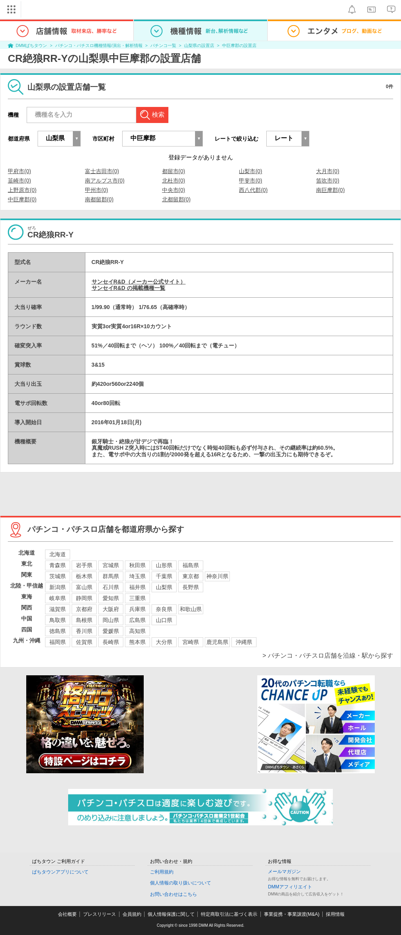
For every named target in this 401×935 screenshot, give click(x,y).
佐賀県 (84, 642)
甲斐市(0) (250, 180)
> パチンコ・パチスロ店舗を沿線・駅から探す (327, 655)
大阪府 (111, 609)
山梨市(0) (250, 171)
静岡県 (84, 598)
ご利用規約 (161, 872)
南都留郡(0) (99, 199)
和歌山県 (191, 609)
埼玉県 (137, 576)
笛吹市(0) (327, 180)
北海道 (57, 554)
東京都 (190, 576)
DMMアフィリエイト (290, 887)
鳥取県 (57, 620)
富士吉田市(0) (102, 171)
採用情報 (335, 914)
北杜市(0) (173, 180)
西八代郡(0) (253, 190)
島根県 (84, 620)
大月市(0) (327, 171)
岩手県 (84, 565)
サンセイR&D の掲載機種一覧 (128, 288)
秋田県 (137, 565)
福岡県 (57, 642)
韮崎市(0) (19, 180)
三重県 (137, 598)
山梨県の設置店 (199, 45)
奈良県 (164, 609)
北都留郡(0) (176, 199)
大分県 (164, 642)
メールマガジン (284, 871)
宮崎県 (190, 642)
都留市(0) (173, 171)
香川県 (84, 631)
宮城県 (111, 565)
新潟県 (57, 587)
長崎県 (111, 642)
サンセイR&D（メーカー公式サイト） (139, 282)
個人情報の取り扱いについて (180, 883)
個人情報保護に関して (171, 914)
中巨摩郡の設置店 (239, 45)
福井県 (137, 587)
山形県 (164, 565)
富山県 (84, 587)
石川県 (111, 587)
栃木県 (84, 576)
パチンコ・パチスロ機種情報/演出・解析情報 (99, 45)
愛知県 (111, 598)
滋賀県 (57, 609)
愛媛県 (111, 631)
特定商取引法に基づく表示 (229, 914)
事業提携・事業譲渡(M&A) (292, 914)
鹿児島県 (217, 642)
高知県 (137, 631)
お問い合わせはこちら (173, 894)
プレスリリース (99, 914)
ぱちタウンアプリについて (60, 872)
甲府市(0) (19, 171)
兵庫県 (137, 609)
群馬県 (111, 576)
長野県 (190, 587)
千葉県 (164, 576)
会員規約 (132, 914)
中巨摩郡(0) (22, 199)
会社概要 (67, 914)
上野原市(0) (22, 190)
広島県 (137, 620)
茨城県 (57, 576)
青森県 (57, 565)
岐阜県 (57, 598)
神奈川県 (217, 576)
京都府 (84, 609)
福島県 (190, 565)
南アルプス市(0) (105, 180)
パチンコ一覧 (163, 45)
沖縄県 (244, 642)
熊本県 (137, 642)
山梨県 (164, 587)
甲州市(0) (96, 190)
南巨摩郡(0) (330, 190)
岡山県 (111, 620)
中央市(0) (173, 190)
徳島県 (57, 631)
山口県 (164, 620)
